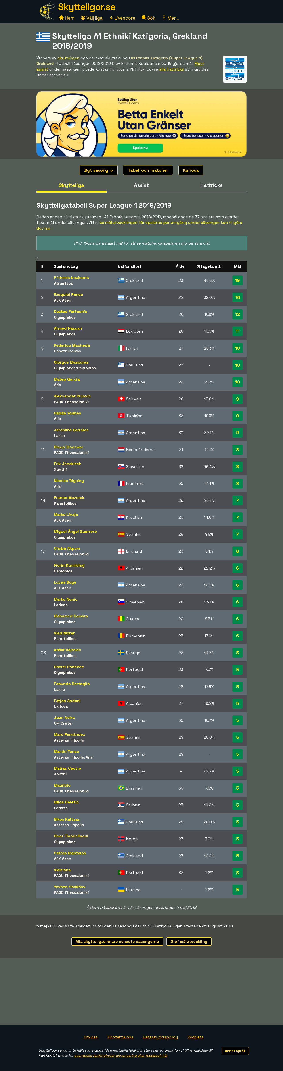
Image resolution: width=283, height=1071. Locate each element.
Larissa (61, 604)
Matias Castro (67, 768)
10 (237, 348)
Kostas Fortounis (70, 311)
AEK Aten (62, 300)
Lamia (59, 435)
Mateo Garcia (67, 379)
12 (237, 314)
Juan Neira (64, 717)
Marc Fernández (69, 734)
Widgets (196, 1037)
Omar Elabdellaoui (71, 835)
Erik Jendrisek (67, 463)
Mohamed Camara (71, 615)
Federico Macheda (72, 345)
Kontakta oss (120, 1037)
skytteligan (68, 57)
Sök (149, 18)
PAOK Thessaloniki (71, 401)
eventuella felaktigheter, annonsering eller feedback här (120, 1055)
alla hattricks (171, 69)
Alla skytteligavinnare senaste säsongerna (117, 941)
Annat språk (235, 1050)
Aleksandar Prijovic (72, 396)
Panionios (86, 367)
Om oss (91, 1037)
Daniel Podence (69, 666)
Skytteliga (71, 185)
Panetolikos (65, 503)
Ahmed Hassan (68, 328)
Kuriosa (191, 170)
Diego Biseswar (69, 446)
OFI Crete (63, 723)
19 (237, 280)
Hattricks (211, 185)
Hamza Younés (67, 413)
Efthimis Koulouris (71, 277)
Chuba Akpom (67, 548)
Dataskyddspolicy (160, 1037)
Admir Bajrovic (67, 649)
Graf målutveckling (189, 941)
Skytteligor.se (86, 7)
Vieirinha (62, 869)
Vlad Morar (64, 633)
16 (237, 297)
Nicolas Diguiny (69, 480)
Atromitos (63, 283)
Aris (57, 384)
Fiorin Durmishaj (69, 565)
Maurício (62, 785)
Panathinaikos (67, 350)
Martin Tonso (66, 751)
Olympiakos (65, 317)
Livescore (122, 18)
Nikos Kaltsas (67, 819)
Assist (141, 185)
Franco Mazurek (69, 497)
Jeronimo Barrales (71, 429)
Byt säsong (98, 170)
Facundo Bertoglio (72, 683)
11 (237, 331)
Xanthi (60, 469)
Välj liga (92, 18)
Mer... (170, 18)
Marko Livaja (66, 514)
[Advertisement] (141, 992)
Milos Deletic (66, 802)
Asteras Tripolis (69, 740)
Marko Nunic (66, 599)
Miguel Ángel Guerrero (75, 531)
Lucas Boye (65, 582)
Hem (67, 18)
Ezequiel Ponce (68, 294)
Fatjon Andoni (67, 700)
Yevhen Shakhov (70, 886)
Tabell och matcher (148, 170)
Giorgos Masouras (71, 362)
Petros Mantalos (70, 852)
